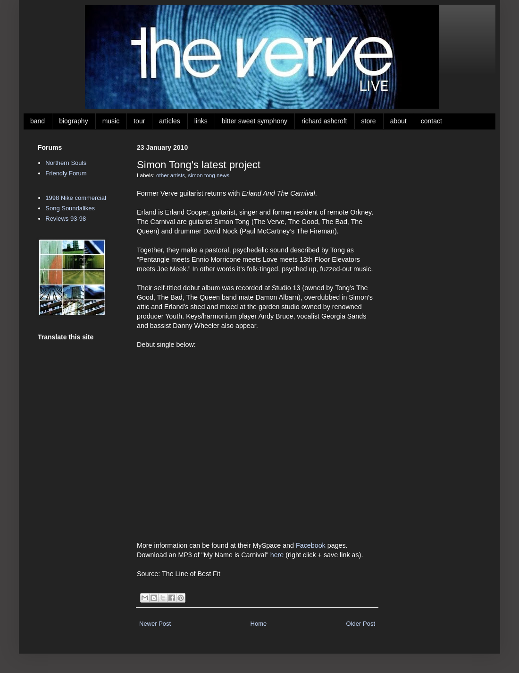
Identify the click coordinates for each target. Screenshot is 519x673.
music (111, 121)
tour (139, 121)
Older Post (360, 623)
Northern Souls (65, 162)
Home (259, 623)
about (398, 121)
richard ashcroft (324, 121)
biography (73, 121)
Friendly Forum (65, 173)
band (37, 121)
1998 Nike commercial (75, 197)
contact (431, 121)
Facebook (311, 545)
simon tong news (209, 175)
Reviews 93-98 (65, 218)
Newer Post (155, 623)
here (277, 555)
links (201, 121)
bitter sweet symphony (254, 121)
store (368, 121)
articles (169, 121)
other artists (170, 175)
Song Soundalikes (70, 208)
